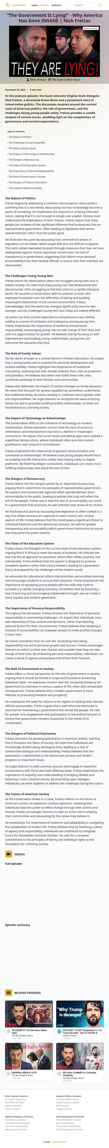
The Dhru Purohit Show (16, 1126)
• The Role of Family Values (21, 148)
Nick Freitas (38, 80)
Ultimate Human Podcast (17, 1123)
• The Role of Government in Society (26, 176)
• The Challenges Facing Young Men (26, 142)
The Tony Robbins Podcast (69, 1129)
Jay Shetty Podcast (65, 1123)
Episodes (44, 5)
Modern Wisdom (13, 1105)
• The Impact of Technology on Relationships (31, 154)
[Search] (100, 5)
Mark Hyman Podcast (15, 1129)
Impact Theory (69, 1035)
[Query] (85, 5)
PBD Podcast (62, 1105)
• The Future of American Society (24, 188)
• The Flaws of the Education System (26, 165)
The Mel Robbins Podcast (68, 1119)
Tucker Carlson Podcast (67, 1102)
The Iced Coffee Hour (64, 80)
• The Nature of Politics (19, 137)
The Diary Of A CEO (14, 1102)
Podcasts (56, 5)
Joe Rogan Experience (16, 1099)
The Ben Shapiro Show (22, 1035)
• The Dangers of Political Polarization (27, 182)
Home (35, 5)
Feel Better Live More (15, 1119)
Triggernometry (64, 1108)
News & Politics (91, 28)
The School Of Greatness (68, 1126)
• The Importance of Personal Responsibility (30, 171)
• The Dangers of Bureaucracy (23, 159)
